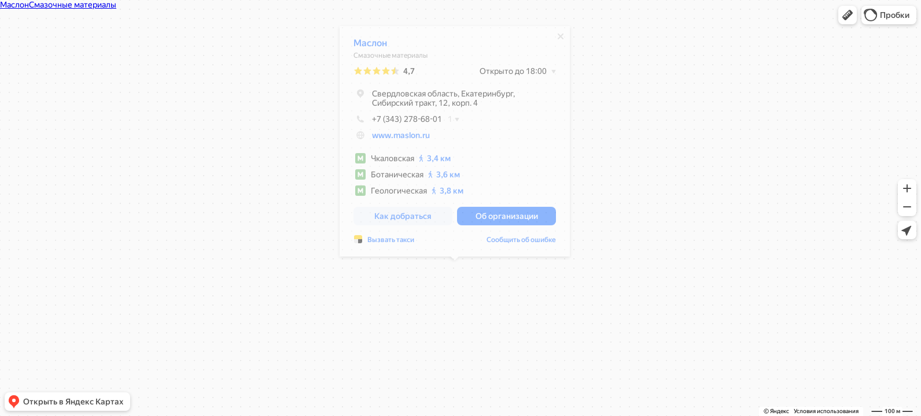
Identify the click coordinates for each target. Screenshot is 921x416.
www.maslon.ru (401, 138)
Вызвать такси (390, 243)
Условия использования (826, 411)
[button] (847, 15)
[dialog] (455, 144)
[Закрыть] (560, 39)
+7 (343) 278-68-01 (397, 122)
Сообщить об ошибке (521, 243)
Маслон (370, 45)
